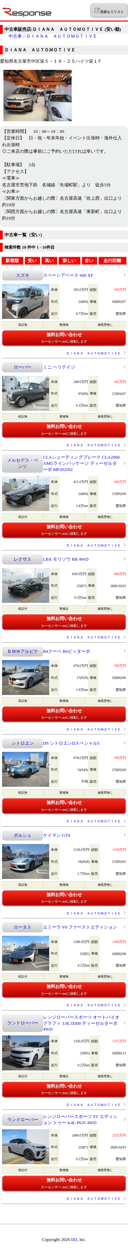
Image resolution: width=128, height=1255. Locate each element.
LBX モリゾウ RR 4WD (65, 559)
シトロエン (23, 743)
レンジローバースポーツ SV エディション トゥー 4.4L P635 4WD (80, 1119)
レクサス (22, 559)
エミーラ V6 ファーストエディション (80, 927)
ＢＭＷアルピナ (22, 651)
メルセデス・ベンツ (22, 463)
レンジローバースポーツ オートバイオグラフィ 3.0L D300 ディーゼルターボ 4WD (81, 1023)
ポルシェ (22, 835)
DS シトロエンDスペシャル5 (71, 743)
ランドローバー (22, 1023)
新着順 (12, 260)
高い (49, 260)
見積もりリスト (109, 11)
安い (32, 260)
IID (74, 1239)
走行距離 (112, 260)
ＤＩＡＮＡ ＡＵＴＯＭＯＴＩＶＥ (61, 36)
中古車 (15, 36)
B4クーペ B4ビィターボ (66, 651)
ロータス (22, 927)
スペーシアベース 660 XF (68, 275)
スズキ (22, 275)
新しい (69, 260)
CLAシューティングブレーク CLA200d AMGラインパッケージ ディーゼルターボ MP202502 (81, 463)
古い (89, 260)
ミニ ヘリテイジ (59, 367)
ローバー (22, 367)
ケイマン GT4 (56, 835)
